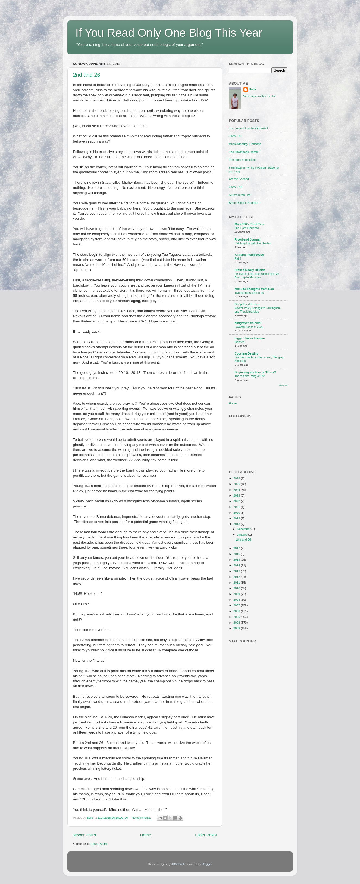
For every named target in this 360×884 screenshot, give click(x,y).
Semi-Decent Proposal (243, 202)
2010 (237, 588)
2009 (237, 594)
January (242, 534)
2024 (237, 489)
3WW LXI (235, 136)
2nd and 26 (86, 75)
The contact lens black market (248, 128)
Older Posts (206, 835)
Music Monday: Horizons (245, 144)
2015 (237, 559)
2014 (237, 565)
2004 (237, 622)
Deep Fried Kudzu (247, 304)
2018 (237, 524)
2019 (237, 518)
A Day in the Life (240, 194)
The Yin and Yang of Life (250, 376)
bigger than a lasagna (250, 338)
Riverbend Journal (248, 239)
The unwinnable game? (244, 151)
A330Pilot (177, 864)
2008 (237, 599)
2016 (237, 554)
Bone (252, 89)
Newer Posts (84, 835)
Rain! (238, 258)
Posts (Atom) (99, 843)
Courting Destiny (246, 353)
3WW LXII (235, 187)
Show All (283, 385)
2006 (237, 611)
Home (145, 835)
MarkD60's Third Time (250, 224)
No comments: (142, 817)
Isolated (240, 342)
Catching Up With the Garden (253, 243)
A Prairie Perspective (249, 254)
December (244, 529)
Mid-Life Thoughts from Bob (254, 289)
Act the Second (239, 179)
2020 (237, 512)
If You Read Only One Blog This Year (169, 32)
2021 (237, 507)
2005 (237, 616)
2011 (237, 582)
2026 (237, 478)
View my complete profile (259, 96)
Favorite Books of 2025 (249, 326)
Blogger (207, 864)
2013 (237, 571)
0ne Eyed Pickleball (247, 228)
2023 (237, 495)
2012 (237, 576)
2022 (237, 501)
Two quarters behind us (249, 292)
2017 (237, 548)
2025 (237, 484)
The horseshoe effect (242, 159)
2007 (237, 605)
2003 (237, 628)
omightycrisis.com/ (248, 323)
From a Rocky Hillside (250, 270)
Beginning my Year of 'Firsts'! (255, 372)
